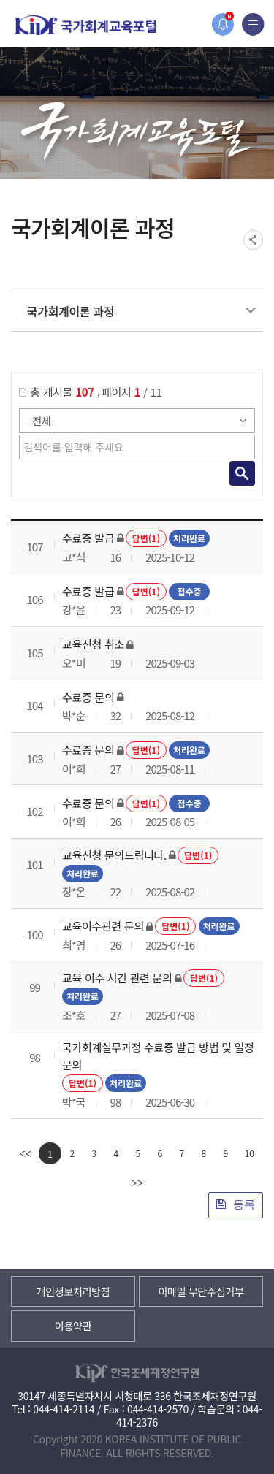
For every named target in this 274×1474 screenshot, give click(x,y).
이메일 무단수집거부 (200, 1291)
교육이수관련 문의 (103, 925)
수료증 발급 (88, 538)
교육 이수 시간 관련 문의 (117, 977)
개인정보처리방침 (73, 1291)
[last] (137, 1183)
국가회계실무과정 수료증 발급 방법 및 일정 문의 (158, 1055)
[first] (25, 1153)
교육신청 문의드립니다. (114, 855)
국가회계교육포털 (85, 25)
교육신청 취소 (93, 644)
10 (249, 1153)
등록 (235, 1204)
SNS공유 (253, 240)
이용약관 (73, 1325)
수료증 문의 (88, 697)
